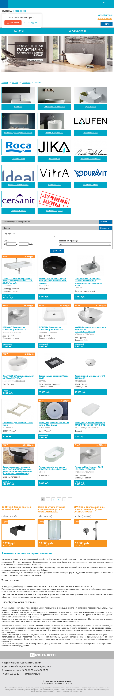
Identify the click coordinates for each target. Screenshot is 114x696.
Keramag (6, 289)
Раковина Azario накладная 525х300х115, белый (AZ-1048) (53, 468)
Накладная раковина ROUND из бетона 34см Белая (54, 424)
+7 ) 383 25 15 (10, 674)
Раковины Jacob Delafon (90, 159)
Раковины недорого (54, 211)
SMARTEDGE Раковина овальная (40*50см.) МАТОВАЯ (18, 377)
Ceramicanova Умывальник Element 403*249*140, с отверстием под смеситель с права (88, 281)
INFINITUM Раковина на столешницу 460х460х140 (50, 328)
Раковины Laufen (90, 133)
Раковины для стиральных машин (18, 133)
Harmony (15, 338)
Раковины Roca (18, 159)
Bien (4, 336)
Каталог (15, 83)
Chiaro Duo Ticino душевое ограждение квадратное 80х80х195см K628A (51, 509)
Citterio (15, 291)
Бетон (41, 431)
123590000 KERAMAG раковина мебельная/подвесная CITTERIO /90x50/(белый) (18, 280)
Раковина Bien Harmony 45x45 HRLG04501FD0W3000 (89, 468)
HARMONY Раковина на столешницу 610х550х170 (14, 328)
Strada (50, 387)
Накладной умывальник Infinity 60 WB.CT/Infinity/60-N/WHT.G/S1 (90, 424)
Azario (41, 289)
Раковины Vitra (54, 185)
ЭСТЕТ (5, 431)
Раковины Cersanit (18, 211)
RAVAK (77, 384)
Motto (86, 340)
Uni (85, 387)
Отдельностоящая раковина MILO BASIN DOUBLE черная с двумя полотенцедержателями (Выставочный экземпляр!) (17, 470)
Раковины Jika (54, 159)
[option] (57, 54)
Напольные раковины (54, 133)
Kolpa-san (7, 477)
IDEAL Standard (45, 384)
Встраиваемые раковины (54, 107)
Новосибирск (19, 11)
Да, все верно (13, 23)
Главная (4, 83)
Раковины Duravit (90, 185)
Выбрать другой (30, 23)
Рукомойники (90, 107)
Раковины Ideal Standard (18, 185)
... (70, 499)
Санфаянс (26, 83)
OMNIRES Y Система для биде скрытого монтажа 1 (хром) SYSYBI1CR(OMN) (89, 509)
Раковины (18, 107)
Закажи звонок (105, 18)
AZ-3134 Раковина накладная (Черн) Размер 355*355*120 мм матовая (53, 280)
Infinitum (51, 338)
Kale (4, 384)
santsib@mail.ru (105, 15)
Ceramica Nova (81, 291)
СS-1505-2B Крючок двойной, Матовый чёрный (16, 508)
